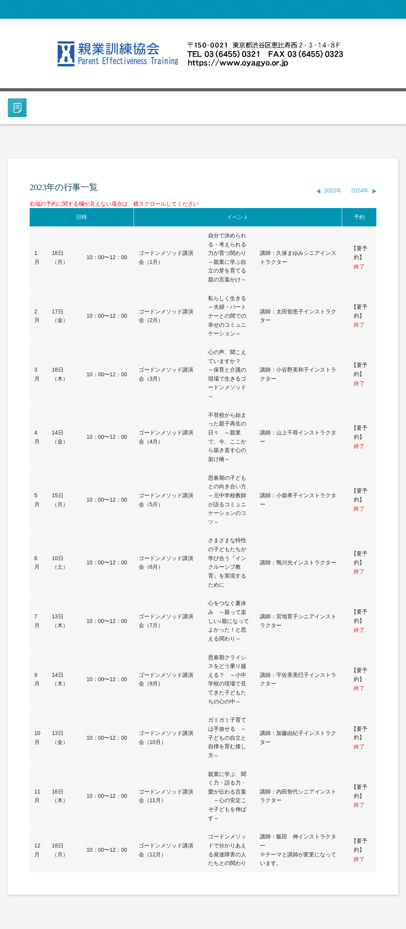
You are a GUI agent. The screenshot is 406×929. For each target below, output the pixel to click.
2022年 (333, 190)
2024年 (360, 190)
